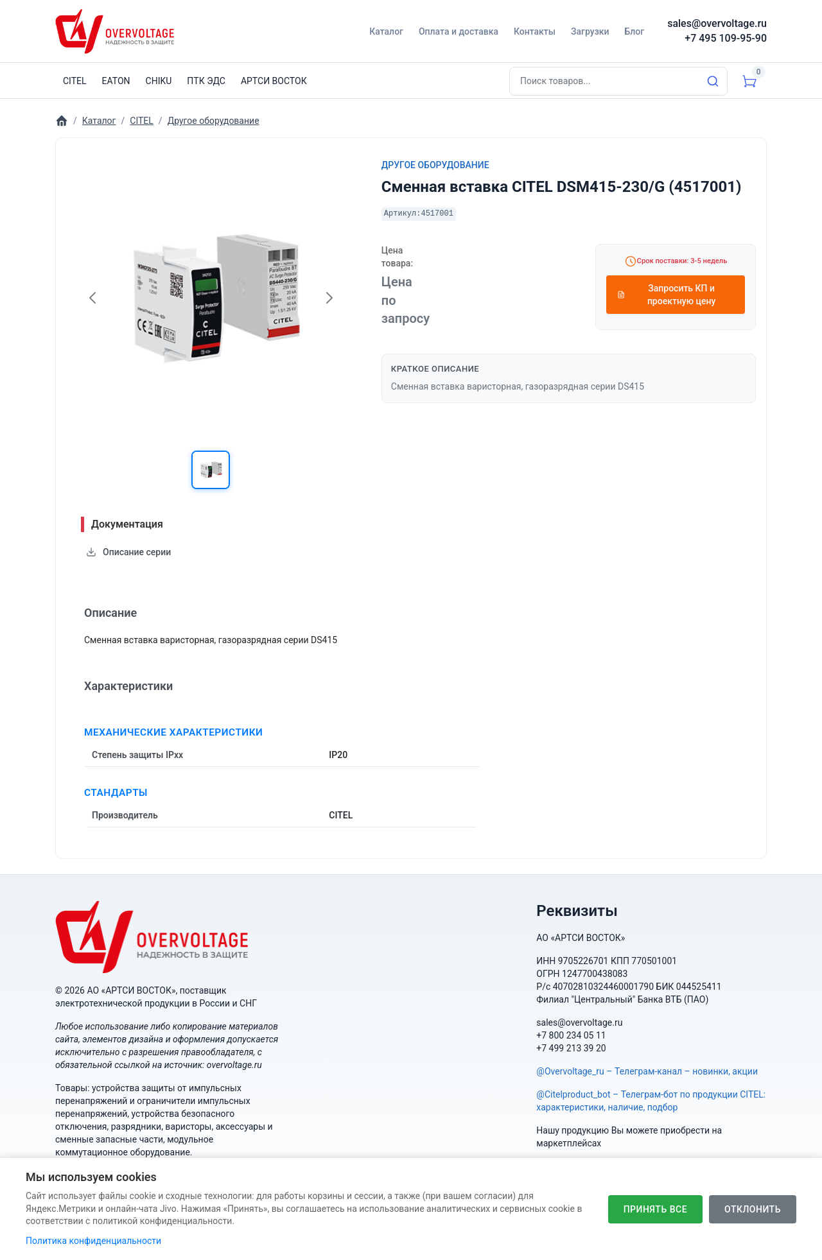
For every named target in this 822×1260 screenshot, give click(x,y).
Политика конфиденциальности (93, 1241)
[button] (210, 470)
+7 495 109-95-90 (726, 38)
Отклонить (752, 1209)
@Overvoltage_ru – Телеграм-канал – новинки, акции (647, 1071)
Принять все (655, 1209)
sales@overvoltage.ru (717, 23)
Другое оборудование (435, 165)
